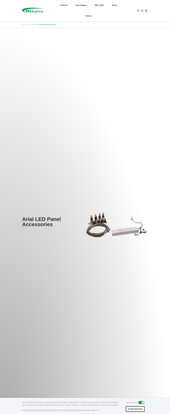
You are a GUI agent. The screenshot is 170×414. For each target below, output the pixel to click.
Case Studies (81, 5)
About (114, 5)
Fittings (25, 24)
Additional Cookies (141, 402)
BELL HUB (99, 5)
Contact (88, 16)
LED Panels (33, 24)
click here (53, 405)
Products (63, 5)
